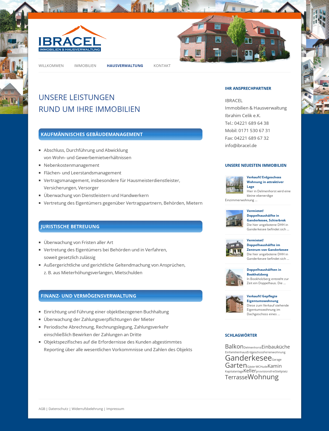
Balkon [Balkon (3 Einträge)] (234, 346)
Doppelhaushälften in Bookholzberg (264, 272)
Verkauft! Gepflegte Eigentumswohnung (262, 298)
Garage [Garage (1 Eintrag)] (276, 359)
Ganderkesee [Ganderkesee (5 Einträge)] (248, 357)
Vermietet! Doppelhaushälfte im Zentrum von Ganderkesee (267, 245)
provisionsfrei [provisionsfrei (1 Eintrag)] (265, 371)
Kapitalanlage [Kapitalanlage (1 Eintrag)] (234, 371)
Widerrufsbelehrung (87, 409)
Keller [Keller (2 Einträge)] (249, 370)
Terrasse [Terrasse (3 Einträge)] (236, 377)
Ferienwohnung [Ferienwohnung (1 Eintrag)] (274, 352)
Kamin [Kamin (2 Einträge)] (275, 366)
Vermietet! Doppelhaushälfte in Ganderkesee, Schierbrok (266, 215)
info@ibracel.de (241, 145)
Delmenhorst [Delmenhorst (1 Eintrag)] (253, 347)
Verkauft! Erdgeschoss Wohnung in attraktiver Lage (265, 182)
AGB (42, 409)
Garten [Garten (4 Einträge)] (236, 365)
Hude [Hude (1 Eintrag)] (264, 366)
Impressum (115, 409)
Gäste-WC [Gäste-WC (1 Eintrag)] (253, 366)
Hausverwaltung (125, 65)
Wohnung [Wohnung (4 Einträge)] (263, 376)
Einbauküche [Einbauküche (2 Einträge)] (276, 347)
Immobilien (85, 65)
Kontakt (162, 65)
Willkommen (51, 65)
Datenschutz (58, 409)
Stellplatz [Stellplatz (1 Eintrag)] (281, 371)
